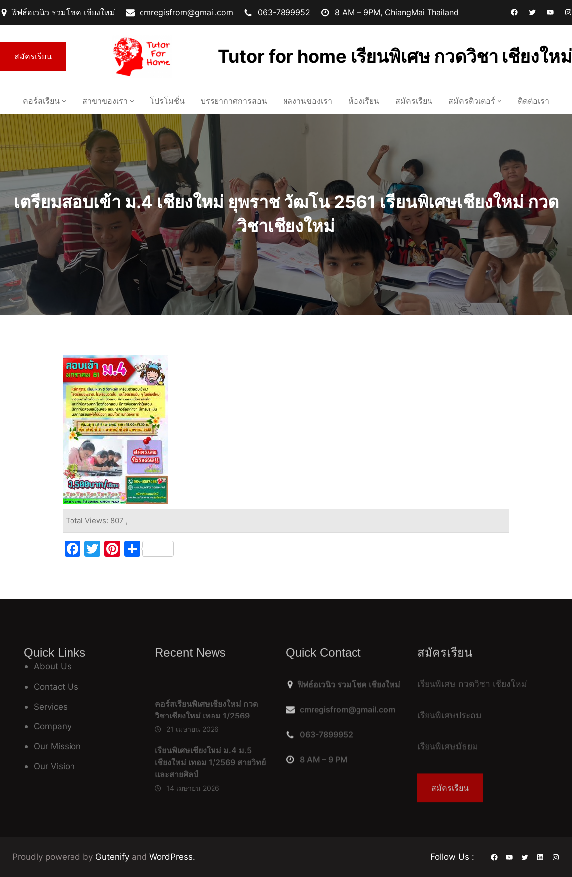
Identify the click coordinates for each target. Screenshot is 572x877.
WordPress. (172, 856)
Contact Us (56, 686)
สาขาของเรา (105, 101)
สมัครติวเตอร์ (471, 101)
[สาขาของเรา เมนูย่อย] (132, 100)
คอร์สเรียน (41, 101)
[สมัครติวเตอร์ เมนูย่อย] (499, 100)
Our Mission (57, 746)
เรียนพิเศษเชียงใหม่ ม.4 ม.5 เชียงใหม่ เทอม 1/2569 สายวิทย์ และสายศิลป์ (210, 803)
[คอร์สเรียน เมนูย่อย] (64, 100)
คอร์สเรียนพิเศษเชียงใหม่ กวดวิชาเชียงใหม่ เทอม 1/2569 (206, 751)
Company (53, 726)
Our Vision (54, 766)
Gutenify (113, 856)
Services (51, 706)
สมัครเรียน (33, 56)
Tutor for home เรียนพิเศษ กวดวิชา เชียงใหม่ (395, 56)
